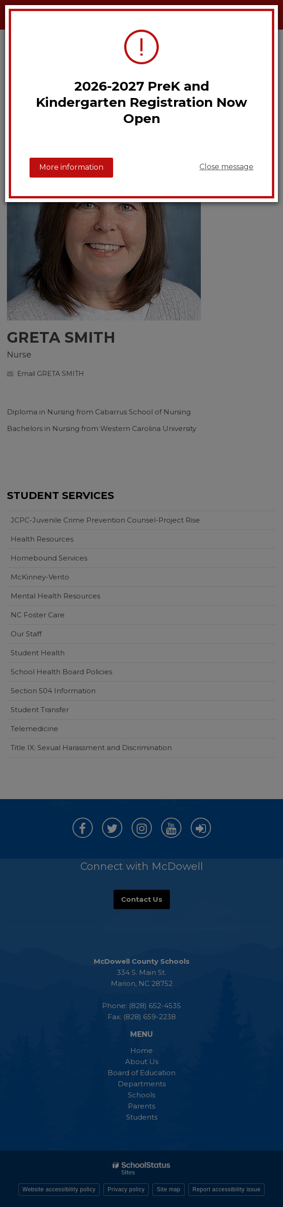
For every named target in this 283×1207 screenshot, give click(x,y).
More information (71, 167)
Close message (226, 166)
